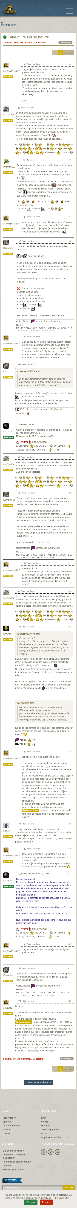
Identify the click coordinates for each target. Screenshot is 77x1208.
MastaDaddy (9, 167)
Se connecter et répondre (38, 1082)
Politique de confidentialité (17, 1161)
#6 (70, 336)
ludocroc (7, 1008)
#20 (69, 1001)
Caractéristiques (11, 1125)
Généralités (40, 42)
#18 (69, 944)
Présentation (9, 1118)
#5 (70, 241)
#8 (70, 424)
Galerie (6, 1133)
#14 (69, 751)
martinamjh (8, 115)
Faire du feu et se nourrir (26, 37)
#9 (70, 457)
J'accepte (30, 1202)
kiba (5, 371)
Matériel (7, 1129)
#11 (69, 563)
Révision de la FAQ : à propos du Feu (35, 436)
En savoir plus (62, 1198)
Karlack (7, 634)
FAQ (43, 1118)
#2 (70, 108)
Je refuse (46, 1202)
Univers (7, 1121)
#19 (69, 968)
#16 (69, 849)
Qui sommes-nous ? (13, 1150)
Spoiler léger (30, 810)
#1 (70, 64)
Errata (44, 1133)
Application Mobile (51, 1137)
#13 (69, 627)
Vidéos (44, 1121)
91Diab (6, 831)
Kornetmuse (9, 248)
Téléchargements (50, 1129)
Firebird (7, 431)
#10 (69, 493)
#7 (70, 364)
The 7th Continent (23, 42)
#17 (69, 874)
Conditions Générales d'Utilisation (14, 1156)
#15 (69, 824)
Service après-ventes (14, 1169)
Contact (7, 1165)
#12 (69, 591)
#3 (70, 160)
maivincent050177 (11, 71)
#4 (70, 217)
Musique (45, 1125)
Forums (9, 42)
